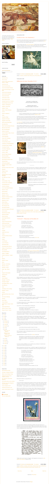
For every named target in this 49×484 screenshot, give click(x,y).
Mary (43, 211)
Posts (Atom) (34, 474)
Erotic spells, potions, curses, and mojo (8, 381)
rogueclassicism (4, 274)
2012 (4, 353)
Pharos (3, 262)
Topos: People (4, 300)
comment (33, 334)
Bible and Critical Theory (6, 127)
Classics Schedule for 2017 (6, 385)
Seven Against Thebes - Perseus (7, 283)
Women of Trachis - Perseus (6, 308)
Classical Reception (5, 136)
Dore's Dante (4, 172)
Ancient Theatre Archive (6, 99)
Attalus (3, 115)
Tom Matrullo (5, 394)
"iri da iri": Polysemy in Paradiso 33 (27, 218)
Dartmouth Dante (5, 161)
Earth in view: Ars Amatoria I (25, 37)
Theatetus (3, 298)
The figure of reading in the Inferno (7, 372)
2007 (4, 361)
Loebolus (3, 237)
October (5, 324)
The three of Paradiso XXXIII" (33, 250)
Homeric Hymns (4, 202)
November (6, 322)
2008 (4, 360)
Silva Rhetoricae (4, 285)
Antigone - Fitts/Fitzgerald (6, 104)
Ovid (35, 75)
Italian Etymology (5, 216)
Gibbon (3, 179)
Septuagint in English (5, 281)
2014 (4, 350)
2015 (4, 348)
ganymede (40, 211)
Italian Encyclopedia (5, 214)
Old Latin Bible (4, 249)
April (5, 338)
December (6, 321)
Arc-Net (3, 111)
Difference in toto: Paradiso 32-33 (26, 81)
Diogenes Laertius (5, 171)
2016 (4, 347)
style (40, 75)
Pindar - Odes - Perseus (5, 269)
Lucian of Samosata (5, 242)
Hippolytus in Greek (5, 200)
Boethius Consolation (5, 131)
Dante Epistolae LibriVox (6, 157)
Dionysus (31, 75)
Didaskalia (3, 169)
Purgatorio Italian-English (6, 272)
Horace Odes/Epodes (5, 203)
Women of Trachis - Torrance (6, 310)
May (5, 329)
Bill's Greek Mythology (6, 129)
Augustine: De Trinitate (6, 118)
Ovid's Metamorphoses (5, 251)
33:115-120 (37, 237)
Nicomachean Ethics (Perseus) (7, 246)
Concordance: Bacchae (5, 147)
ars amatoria (21, 75)
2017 (4, 345)
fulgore (37, 211)
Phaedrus (3, 258)
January (5, 343)
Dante (28, 75)
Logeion (3, 239)
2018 (4, 319)
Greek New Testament (5, 186)
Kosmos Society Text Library (6, 225)
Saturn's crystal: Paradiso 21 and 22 (7, 389)
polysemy (22, 467)
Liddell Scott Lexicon (5, 232)
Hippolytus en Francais (5, 198)
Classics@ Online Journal (6, 141)
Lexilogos (3, 230)
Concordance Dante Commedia (7, 145)
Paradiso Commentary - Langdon (7, 255)
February (5, 341)
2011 (4, 355)
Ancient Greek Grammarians (6, 92)
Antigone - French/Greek (6, 106)
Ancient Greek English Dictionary (7, 87)
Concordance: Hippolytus (6, 148)
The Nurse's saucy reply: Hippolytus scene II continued (8, 383)
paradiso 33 (22, 213)
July (5, 327)
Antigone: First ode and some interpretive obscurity (6, 376)
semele (25, 213)
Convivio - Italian (5, 152)
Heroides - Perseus (5, 189)
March (5, 340)
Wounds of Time (37, 114)
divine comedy (33, 211)
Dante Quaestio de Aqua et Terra (7, 159)
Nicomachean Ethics (5, 244)
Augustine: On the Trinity (6, 120)
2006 (4, 363)
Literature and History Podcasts (7, 235)
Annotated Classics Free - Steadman (8, 101)
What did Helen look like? (6, 370)
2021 (4, 314)
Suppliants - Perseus (5, 290)
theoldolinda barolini (27, 467)
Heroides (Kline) (4, 191)
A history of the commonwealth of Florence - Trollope (7, 82)
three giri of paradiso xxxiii (35, 467)
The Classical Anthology (6, 296)
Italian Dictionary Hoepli (6, 212)
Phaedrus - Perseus (5, 260)
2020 (4, 316)
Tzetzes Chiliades (5, 302)
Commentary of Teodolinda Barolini (8, 143)
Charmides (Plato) (5, 134)
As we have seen (19, 122)
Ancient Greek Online (5, 95)
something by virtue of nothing (7, 288)
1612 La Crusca (4, 79)
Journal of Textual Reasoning (6, 221)
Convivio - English (5, 150)
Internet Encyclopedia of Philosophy (8, 209)
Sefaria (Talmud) (4, 278)
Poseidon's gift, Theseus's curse (7, 387)
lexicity (3, 228)
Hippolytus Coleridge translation (7, 196)
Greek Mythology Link (5, 184)
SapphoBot (4, 276)
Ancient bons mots (5, 84)
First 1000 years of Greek (6, 177)
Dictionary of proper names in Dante (8, 167)
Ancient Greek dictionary (6, 70)
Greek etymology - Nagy (6, 180)
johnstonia (3, 219)
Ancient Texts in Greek (5, 97)
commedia (25, 75)
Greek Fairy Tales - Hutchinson (7, 182)
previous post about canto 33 (37, 152)
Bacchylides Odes (5, 124)
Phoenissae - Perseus (5, 267)
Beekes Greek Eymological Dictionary (8, 125)
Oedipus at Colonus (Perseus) (6, 248)
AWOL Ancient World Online (7, 122)
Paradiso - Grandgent (5, 253)
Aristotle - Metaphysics (5, 113)
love (33, 75)
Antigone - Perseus (5, 108)
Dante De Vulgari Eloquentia (6, 154)
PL (2, 271)
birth (20, 211)
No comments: (36, 210)
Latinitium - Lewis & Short (6, 226)
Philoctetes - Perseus (5, 265)
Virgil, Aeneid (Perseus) (6, 306)
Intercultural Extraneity (5, 207)
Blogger (31, 481)
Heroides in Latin (5, 193)
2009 (4, 358)
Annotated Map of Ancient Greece (7, 102)
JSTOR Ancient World (5, 223)
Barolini (42, 146)
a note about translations (30, 44)
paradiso (38, 75)
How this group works (5, 205)
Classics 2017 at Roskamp (6, 138)
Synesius (3, 292)
